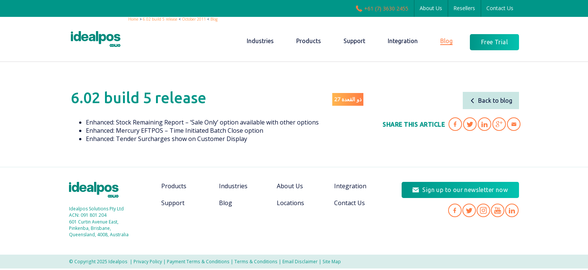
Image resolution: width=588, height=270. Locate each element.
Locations (290, 203)
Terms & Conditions (256, 261)
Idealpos (97, 191)
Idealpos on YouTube (497, 210)
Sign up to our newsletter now (465, 189)
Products (173, 186)
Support (172, 203)
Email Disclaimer (300, 261)
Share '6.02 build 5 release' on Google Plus (499, 124)
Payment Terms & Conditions (198, 261)
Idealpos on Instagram (483, 210)
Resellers (464, 8)
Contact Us (499, 8)
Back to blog (491, 100)
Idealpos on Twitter (469, 210)
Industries (233, 186)
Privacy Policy (148, 261)
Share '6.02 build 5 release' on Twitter (470, 124)
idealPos (99, 40)
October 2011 (194, 19)
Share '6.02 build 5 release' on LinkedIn (484, 124)
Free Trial (494, 42)
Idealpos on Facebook (455, 210)
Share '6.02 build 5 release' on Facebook (455, 124)
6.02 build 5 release (160, 19)
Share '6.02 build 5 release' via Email (513, 124)
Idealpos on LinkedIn (512, 210)
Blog (214, 19)
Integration (350, 186)
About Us (431, 8)
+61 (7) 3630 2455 (382, 8)
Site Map (331, 261)
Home (133, 19)
